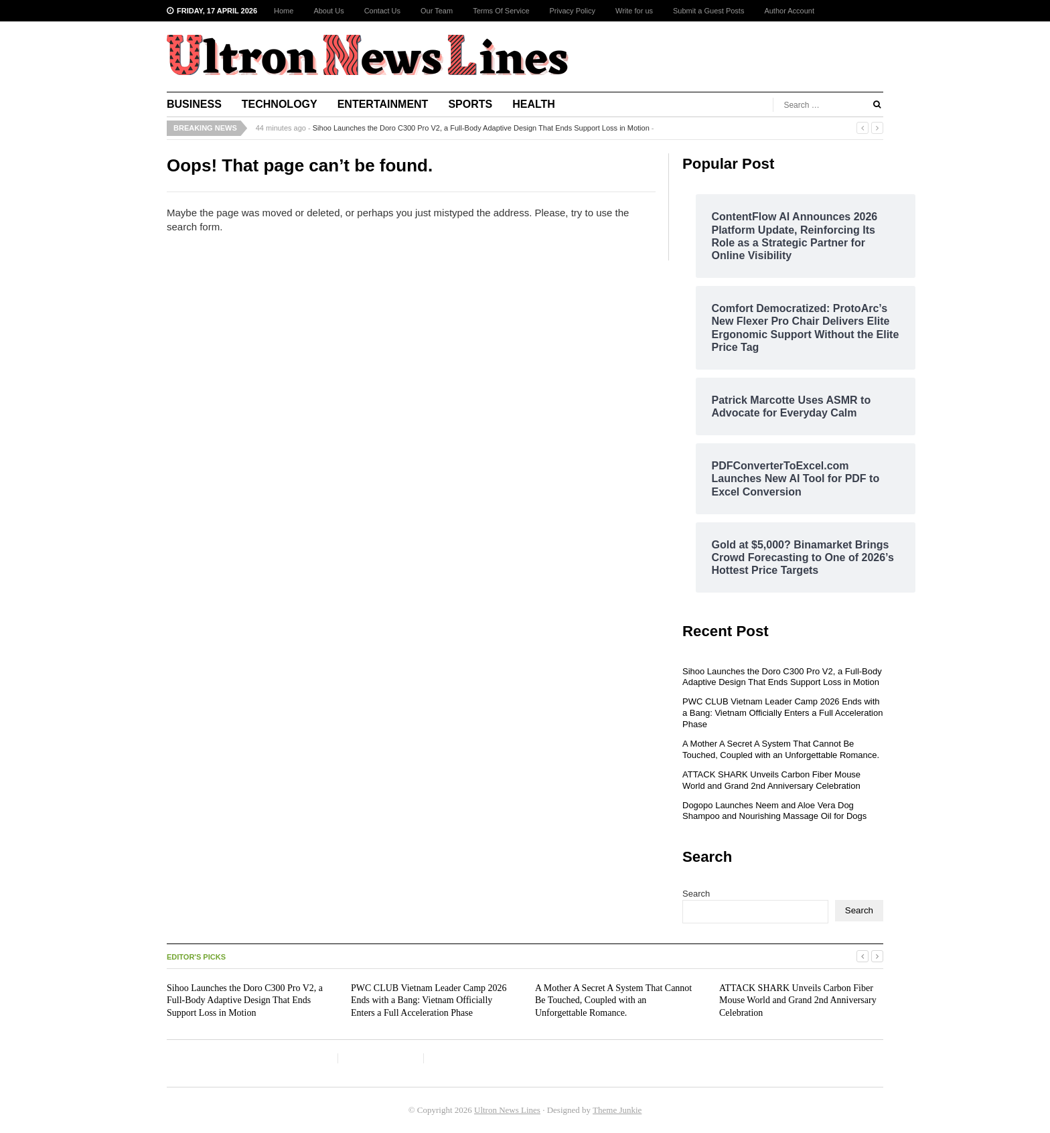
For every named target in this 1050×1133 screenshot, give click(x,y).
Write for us (634, 11)
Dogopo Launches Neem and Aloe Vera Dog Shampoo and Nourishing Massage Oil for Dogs (774, 811)
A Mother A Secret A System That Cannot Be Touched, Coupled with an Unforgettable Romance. (780, 749)
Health (533, 104)
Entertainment (383, 104)
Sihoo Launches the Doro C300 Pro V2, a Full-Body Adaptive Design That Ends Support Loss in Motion (481, 128)
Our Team (437, 11)
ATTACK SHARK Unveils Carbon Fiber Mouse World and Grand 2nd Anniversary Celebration (771, 780)
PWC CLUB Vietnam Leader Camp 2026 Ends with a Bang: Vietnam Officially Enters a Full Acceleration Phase (782, 712)
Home (283, 11)
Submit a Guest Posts (708, 11)
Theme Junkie (617, 1110)
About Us (328, 11)
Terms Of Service (501, 11)
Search (696, 894)
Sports (470, 104)
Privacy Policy (572, 11)
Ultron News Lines (507, 1110)
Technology (279, 104)
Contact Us (382, 11)
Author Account (789, 11)
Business (194, 104)
